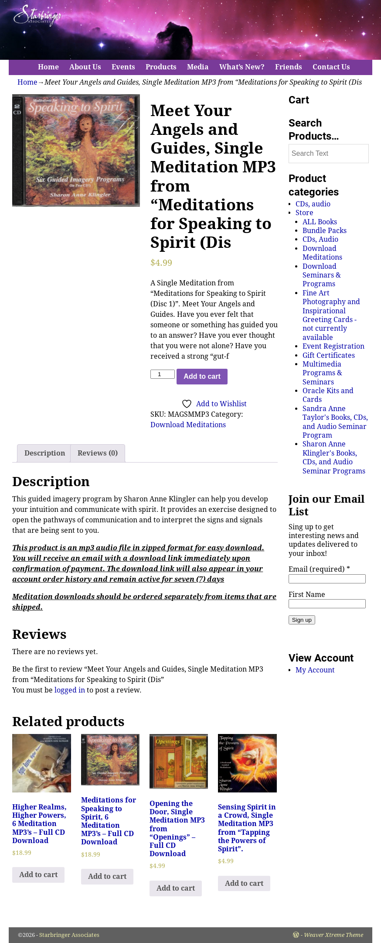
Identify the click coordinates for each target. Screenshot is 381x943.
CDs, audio (313, 204)
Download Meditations (188, 425)
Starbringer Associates (69, 935)
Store (304, 213)
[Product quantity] (162, 374)
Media (198, 67)
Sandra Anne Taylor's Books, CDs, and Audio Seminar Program (335, 422)
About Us (85, 67)
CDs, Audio (320, 239)
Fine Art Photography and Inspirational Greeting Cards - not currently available (331, 315)
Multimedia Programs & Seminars (322, 373)
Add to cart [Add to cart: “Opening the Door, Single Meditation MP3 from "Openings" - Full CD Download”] (175, 888)
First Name (307, 594)
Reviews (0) (98, 453)
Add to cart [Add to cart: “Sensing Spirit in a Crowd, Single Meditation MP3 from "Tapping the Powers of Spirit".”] (244, 883)
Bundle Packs (325, 230)
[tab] (45, 453)
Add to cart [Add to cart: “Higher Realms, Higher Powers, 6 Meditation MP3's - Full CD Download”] (38, 875)
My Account (315, 670)
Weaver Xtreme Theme (333, 935)
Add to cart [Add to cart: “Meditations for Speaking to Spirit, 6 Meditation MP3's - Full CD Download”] (107, 876)
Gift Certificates (329, 355)
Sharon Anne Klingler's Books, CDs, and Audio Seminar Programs (334, 457)
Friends (288, 67)
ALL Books (320, 222)
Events (123, 67)
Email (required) (319, 569)
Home (48, 67)
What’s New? (242, 67)
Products (161, 67)
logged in (69, 690)
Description (44, 453)
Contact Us (331, 67)
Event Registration (333, 346)
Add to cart (202, 376)
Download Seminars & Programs (322, 275)
